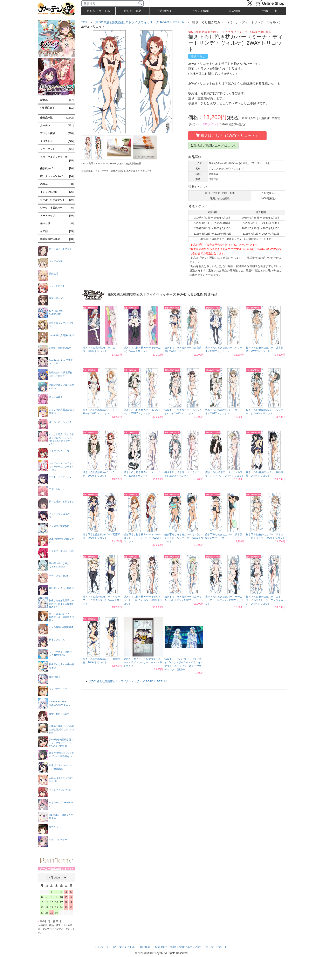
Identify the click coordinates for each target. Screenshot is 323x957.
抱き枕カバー (57, 168)
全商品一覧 (57, 118)
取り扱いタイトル (124, 947)
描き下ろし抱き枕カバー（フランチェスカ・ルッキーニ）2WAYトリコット (183, 538)
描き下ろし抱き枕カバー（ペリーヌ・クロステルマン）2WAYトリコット (102, 600)
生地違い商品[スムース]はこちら (213, 145)
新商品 (57, 100)
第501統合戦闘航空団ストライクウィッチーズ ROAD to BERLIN (140, 22)
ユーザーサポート (216, 947)
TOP (84, 22)
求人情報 (234, 11)
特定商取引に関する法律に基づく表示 (178, 947)
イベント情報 (200, 11)
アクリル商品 (57, 133)
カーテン (57, 125)
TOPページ (102, 947)
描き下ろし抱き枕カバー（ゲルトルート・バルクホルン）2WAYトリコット (143, 600)
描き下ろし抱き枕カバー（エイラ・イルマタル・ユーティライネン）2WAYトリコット (264, 600)
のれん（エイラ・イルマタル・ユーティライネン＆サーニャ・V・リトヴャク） (143, 662)
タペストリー (57, 141)
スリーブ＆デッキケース (57, 159)
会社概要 (145, 947)
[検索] (140, 3)
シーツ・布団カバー (57, 208)
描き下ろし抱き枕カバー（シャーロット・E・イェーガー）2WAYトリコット (143, 538)
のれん (57, 184)
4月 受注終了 (57, 108)
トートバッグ (57, 215)
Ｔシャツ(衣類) (57, 192)
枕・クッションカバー (57, 176)
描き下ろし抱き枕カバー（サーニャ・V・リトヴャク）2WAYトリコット (224, 600)
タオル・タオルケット (57, 200)
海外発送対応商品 (57, 239)
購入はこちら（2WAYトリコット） (227, 135)
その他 (57, 231)
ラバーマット (57, 149)
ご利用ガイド (166, 11)
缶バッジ (57, 223)
